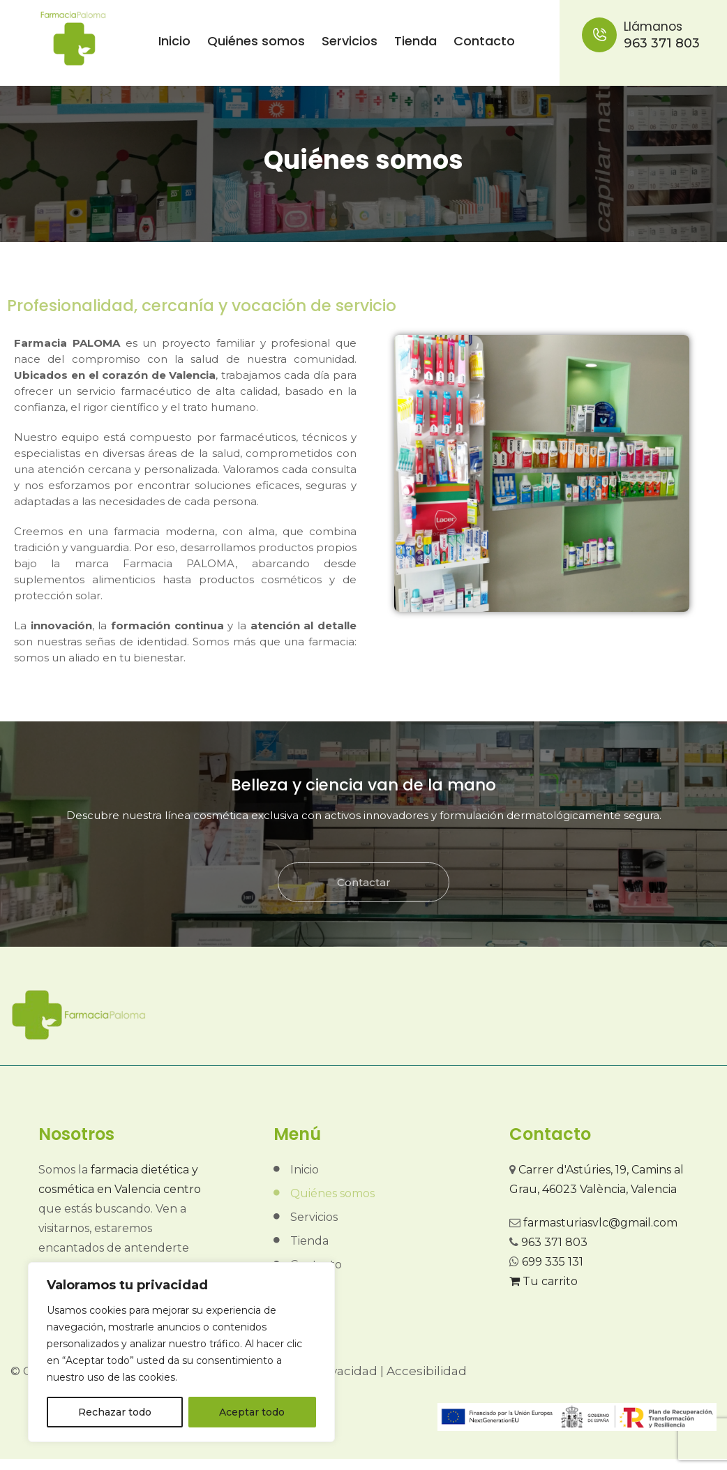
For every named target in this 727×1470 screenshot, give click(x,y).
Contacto (484, 41)
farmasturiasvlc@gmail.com (600, 1222)
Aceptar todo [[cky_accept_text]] (252, 1412)
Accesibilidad (427, 1371)
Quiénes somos (256, 41)
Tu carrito (543, 1281)
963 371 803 (649, 34)
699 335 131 (552, 1261)
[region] (181, 1352)
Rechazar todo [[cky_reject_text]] (114, 1412)
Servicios (349, 41)
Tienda (415, 41)
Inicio (174, 41)
